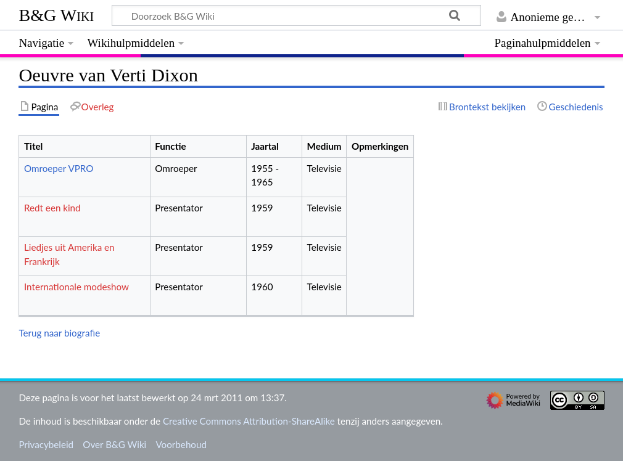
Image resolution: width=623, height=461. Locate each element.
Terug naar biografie (59, 332)
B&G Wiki (56, 15)
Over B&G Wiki (114, 444)
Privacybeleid (46, 444)
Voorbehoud (180, 444)
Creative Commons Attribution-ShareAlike (249, 420)
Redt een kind (52, 207)
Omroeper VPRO (58, 168)
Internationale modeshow (76, 286)
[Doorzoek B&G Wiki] (296, 15)
